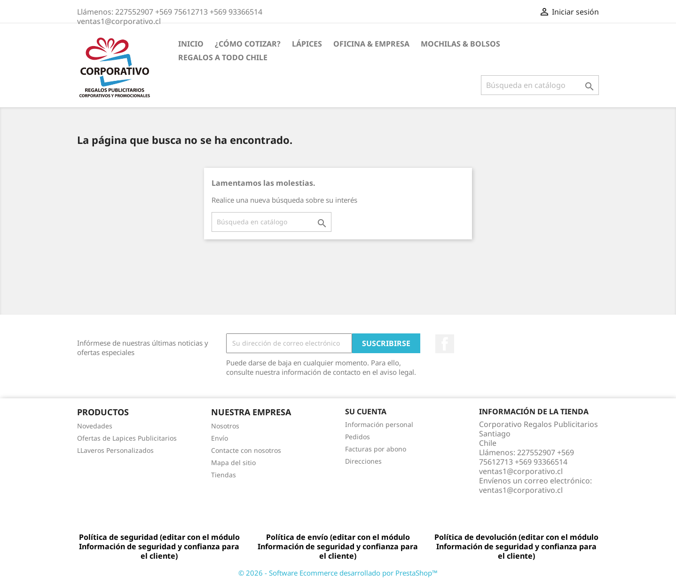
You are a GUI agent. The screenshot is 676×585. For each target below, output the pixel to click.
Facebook (444, 343)
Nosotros (225, 425)
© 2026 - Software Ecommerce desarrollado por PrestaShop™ (338, 572)
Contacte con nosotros (246, 450)
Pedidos (357, 436)
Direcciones (363, 461)
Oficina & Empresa (371, 44)
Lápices (307, 44)
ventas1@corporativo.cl (521, 490)
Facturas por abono (375, 448)
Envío (219, 438)
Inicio (191, 44)
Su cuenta (365, 411)
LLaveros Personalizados (115, 450)
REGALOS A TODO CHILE (222, 57)
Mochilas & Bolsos (460, 44)
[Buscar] (540, 85)
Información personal (379, 424)
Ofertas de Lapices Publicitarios (127, 438)
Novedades (94, 425)
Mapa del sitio (233, 462)
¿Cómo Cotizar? (248, 44)
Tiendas (223, 474)
